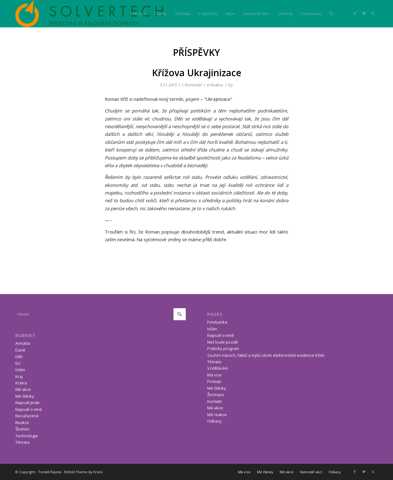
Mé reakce (217, 414)
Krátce (21, 383)
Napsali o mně (28, 409)
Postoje (214, 381)
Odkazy (214, 421)
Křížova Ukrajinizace (196, 72)
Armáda (22, 343)
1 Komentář (192, 85)
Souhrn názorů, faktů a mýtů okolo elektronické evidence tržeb (266, 355)
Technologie (26, 436)
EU (17, 363)
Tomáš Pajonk (49, 472)
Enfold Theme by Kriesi (83, 472)
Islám (20, 369)
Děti (18, 356)
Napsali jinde (27, 402)
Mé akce (23, 389)
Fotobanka (217, 322)
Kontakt (214, 401)
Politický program (223, 348)
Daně (20, 350)
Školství (22, 429)
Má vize (214, 375)
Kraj (19, 376)
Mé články (24, 396)
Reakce (217, 85)
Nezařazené (27, 416)
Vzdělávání (217, 368)
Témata (22, 442)
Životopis (215, 394)
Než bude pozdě (222, 342)
